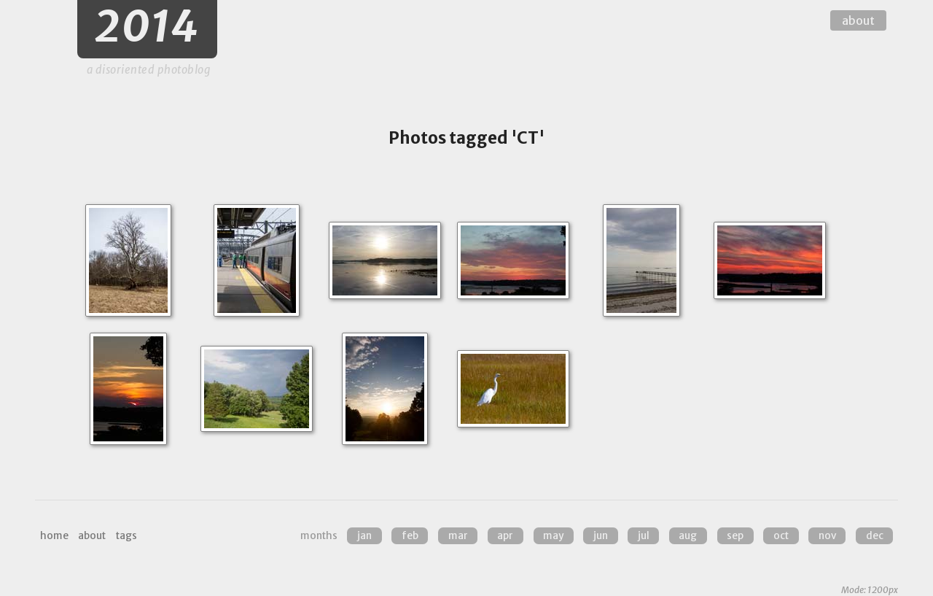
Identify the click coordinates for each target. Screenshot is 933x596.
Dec (874, 536)
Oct (781, 536)
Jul (643, 536)
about (858, 20)
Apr (505, 536)
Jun (600, 536)
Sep (735, 536)
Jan (364, 536)
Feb (410, 536)
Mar (458, 536)
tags (126, 536)
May (553, 536)
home (54, 536)
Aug (688, 536)
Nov (827, 536)
